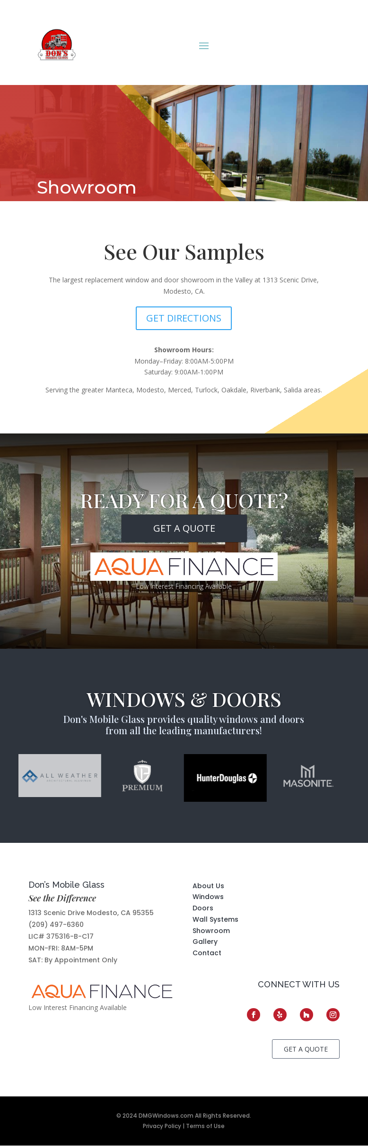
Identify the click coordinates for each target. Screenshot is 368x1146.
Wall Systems (215, 919)
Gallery (205, 941)
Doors (203, 908)
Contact (207, 953)
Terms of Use (205, 1126)
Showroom (211, 930)
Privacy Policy (162, 1126)
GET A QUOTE (184, 528)
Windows (208, 896)
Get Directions (183, 318)
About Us (208, 886)
